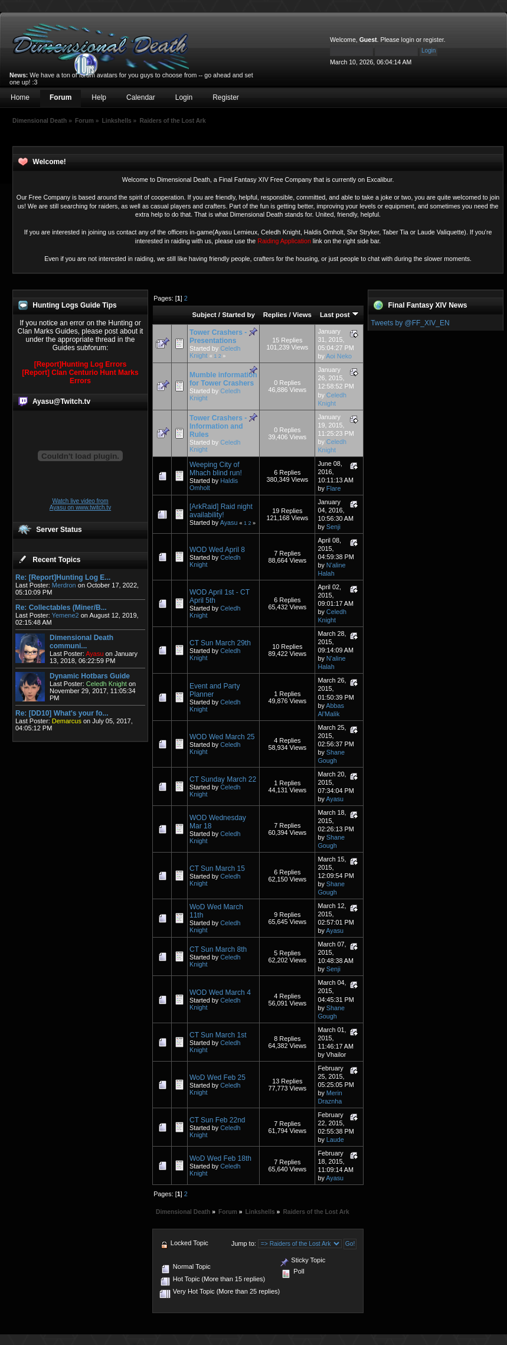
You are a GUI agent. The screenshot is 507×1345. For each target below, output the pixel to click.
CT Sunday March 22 (222, 779)
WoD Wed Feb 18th (220, 1158)
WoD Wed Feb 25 (217, 1077)
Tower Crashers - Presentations (218, 336)
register (433, 39)
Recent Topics (56, 560)
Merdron (64, 585)
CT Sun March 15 (217, 868)
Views (302, 314)
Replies (275, 314)
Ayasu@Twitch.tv (61, 401)
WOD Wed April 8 (217, 550)
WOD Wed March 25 (221, 737)
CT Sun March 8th (218, 949)
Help (98, 97)
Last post (339, 314)
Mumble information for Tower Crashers (223, 379)
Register (225, 97)
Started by (238, 314)
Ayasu (229, 522)
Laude (335, 1139)
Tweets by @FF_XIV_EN (410, 323)
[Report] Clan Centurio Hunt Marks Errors (80, 376)
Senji (333, 526)
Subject (204, 314)
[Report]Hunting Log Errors (80, 364)
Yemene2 (65, 615)
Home (20, 97)
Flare (333, 488)
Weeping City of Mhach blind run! (215, 469)
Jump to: (243, 1243)
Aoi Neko (339, 356)
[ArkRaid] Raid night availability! (221, 510)
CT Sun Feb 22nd (217, 1120)
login (407, 39)
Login (183, 97)
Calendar (140, 97)
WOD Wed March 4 (220, 992)
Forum (60, 97)
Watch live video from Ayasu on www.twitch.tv (80, 504)
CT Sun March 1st (217, 1035)
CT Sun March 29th (220, 643)
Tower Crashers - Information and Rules (218, 426)
